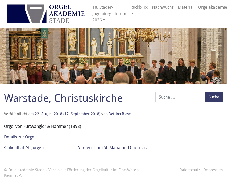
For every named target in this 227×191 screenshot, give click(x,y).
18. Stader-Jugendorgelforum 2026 (109, 14)
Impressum (213, 170)
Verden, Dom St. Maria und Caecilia (112, 147)
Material (186, 7)
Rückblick (139, 7)
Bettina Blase (120, 114)
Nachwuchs (163, 7)
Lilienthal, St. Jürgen (24, 147)
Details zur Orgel (19, 137)
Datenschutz (189, 170)
